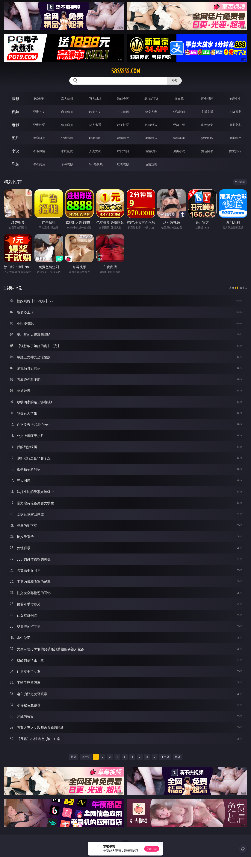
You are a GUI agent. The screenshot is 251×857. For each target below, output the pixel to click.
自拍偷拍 (67, 112)
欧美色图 (95, 138)
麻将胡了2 (151, 99)
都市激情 (39, 151)
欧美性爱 (123, 125)
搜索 (174, 81)
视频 (15, 111)
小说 (15, 150)
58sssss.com (125, 71)
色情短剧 (151, 164)
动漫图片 (123, 138)
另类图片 (235, 138)
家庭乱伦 (67, 151)
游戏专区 (123, 99)
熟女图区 (207, 138)
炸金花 (179, 99)
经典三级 (179, 125)
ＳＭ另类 (235, 112)
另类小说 (179, 151)
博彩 (15, 98)
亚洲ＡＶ (39, 112)
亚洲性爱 (39, 125)
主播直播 (207, 112)
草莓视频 (67, 164)
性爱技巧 (235, 151)
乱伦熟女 (207, 125)
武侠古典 (123, 151)
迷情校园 (151, 151)
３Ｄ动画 (123, 112)
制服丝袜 (151, 125)
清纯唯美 (179, 138)
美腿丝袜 (151, 138)
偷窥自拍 (39, 138)
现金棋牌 (207, 99)
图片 (15, 137)
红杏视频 (123, 164)
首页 (73, 756)
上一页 (86, 756)
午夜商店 (39, 164)
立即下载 (151, 848)
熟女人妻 (151, 112)
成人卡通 (95, 125)
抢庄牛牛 (235, 99)
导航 (15, 164)
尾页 (177, 756)
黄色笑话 (207, 151)
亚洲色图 (67, 138)
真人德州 (67, 99)
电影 (15, 124)
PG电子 (39, 99)
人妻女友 (95, 151)
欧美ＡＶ (95, 112)
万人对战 (95, 99)
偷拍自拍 (67, 125)
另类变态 (235, 125)
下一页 (165, 756)
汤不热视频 (95, 164)
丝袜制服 (179, 112)
